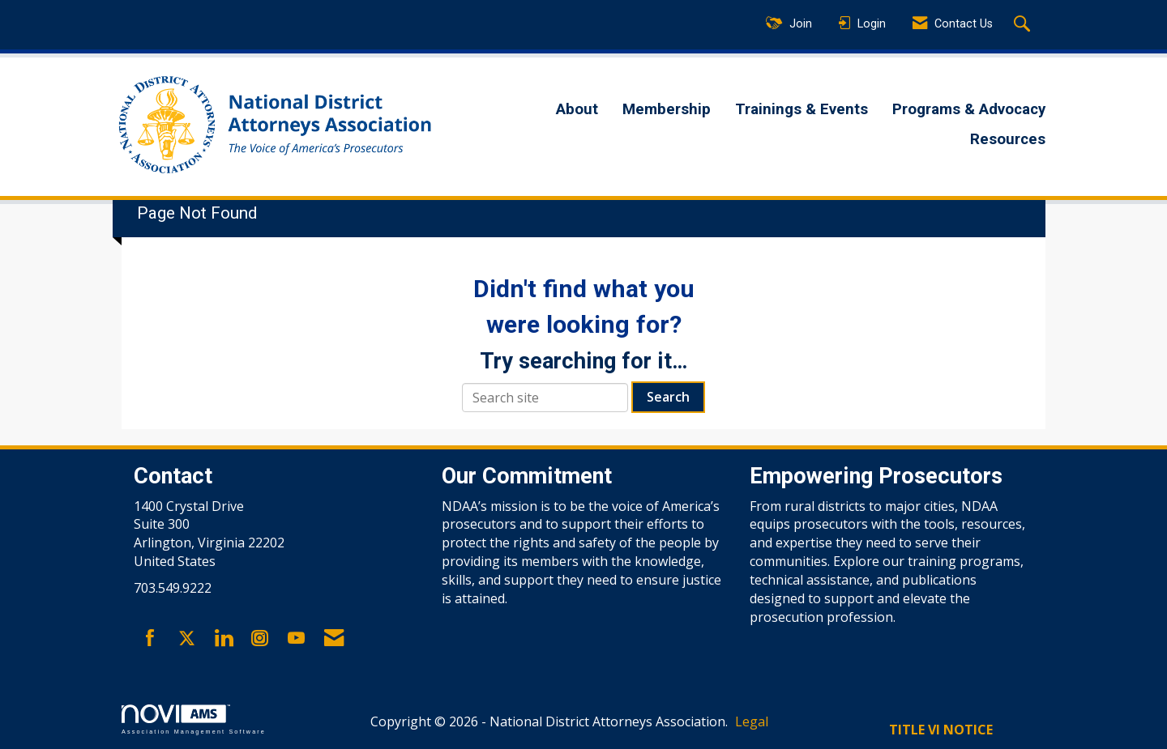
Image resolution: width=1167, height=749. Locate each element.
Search (668, 397)
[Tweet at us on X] (186, 639)
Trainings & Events (801, 109)
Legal (751, 721)
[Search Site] (1024, 25)
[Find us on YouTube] (296, 639)
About (577, 109)
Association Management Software (194, 719)
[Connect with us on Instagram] (259, 639)
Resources (1007, 139)
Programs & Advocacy (968, 109)
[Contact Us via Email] (334, 639)
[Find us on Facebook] (150, 639)
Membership (666, 109)
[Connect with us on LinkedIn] (223, 639)
